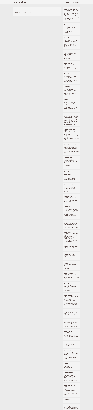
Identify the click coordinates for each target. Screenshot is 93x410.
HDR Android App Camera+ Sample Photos (70, 201)
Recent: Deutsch (68, 157)
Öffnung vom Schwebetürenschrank (69, 367)
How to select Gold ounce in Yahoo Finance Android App (70, 198)
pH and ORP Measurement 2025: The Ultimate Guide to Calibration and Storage (70, 123)
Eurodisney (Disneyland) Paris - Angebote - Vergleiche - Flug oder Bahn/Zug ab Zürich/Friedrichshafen (71, 235)
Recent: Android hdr (69, 196)
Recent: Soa (67, 206)
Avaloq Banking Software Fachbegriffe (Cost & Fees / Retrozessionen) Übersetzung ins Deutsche (71, 160)
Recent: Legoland (68, 63)
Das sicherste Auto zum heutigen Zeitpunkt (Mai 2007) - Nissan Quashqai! (71, 80)
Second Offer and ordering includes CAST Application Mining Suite (70, 133)
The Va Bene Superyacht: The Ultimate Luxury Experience (71, 333)
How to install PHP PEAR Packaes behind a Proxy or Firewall (70, 216)
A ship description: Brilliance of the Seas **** (71, 275)
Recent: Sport (67, 399)
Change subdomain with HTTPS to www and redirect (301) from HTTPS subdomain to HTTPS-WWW (71, 17)
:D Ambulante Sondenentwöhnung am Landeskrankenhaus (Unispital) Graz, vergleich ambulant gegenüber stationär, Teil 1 (71, 177)
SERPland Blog (21, 2)
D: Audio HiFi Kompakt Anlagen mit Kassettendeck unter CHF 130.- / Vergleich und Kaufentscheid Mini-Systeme (71, 378)
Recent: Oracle (67, 37)
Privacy (77, 2)
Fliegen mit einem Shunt (70, 173)
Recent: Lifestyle (68, 73)
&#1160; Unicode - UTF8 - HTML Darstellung (70, 54)
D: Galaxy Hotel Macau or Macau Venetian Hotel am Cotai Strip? (71, 388)
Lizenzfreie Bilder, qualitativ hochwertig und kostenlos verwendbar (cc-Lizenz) (36, 12)
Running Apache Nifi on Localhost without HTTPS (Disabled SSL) (70, 31)
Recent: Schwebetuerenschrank (69, 364)
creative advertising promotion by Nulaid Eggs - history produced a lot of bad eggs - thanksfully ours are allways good (70, 92)
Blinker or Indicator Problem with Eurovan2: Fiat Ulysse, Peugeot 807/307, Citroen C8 (71, 76)
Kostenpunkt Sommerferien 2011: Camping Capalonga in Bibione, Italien (70, 149)
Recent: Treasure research (70, 311)
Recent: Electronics (68, 372)
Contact (72, 2)
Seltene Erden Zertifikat (70, 255)
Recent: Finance (68, 343)
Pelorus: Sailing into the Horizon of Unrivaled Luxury (70, 325)
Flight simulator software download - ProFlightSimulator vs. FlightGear (71, 57)
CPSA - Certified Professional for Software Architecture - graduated (71, 27)
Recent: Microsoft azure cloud (71, 9)
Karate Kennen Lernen (70, 401)
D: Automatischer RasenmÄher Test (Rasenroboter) (71, 226)
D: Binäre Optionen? (69, 344)
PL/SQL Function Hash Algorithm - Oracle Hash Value (70, 39)
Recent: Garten (67, 222)
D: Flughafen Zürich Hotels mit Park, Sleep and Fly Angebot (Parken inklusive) (71, 240)
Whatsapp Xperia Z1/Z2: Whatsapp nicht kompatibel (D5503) (70, 286)
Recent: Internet (68, 52)
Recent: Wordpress (68, 295)
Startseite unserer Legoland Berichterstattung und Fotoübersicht (70, 66)
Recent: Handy (67, 283)
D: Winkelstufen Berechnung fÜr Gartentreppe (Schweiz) (71, 224)
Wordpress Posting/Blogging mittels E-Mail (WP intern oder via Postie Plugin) (71, 298)
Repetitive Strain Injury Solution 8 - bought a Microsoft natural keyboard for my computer (71, 108)
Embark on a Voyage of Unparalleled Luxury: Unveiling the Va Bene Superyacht (71, 337)
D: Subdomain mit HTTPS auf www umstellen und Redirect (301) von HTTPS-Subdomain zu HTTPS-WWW (71, 12)
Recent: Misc (67, 86)
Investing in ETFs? (69, 345)
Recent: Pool (67, 115)
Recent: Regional (68, 406)
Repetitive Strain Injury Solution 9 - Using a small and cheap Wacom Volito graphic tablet (70, 102)
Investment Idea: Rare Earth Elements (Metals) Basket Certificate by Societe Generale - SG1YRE (71, 189)
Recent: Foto (67, 263)
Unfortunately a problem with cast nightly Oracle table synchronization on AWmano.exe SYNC (71, 137)
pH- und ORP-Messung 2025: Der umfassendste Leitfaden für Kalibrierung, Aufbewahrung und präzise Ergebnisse (71, 118)
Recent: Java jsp (68, 24)
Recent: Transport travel (70, 385)
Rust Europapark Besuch (70, 68)
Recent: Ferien (67, 232)
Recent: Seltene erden (69, 254)
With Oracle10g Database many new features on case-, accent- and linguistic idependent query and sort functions (70, 44)
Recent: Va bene (68, 331)
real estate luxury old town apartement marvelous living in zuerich (71, 353)
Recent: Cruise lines (68, 273)
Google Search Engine (70, 88)
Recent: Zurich (67, 350)
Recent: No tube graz (69, 171)
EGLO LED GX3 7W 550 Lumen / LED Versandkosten (71, 374)
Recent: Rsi (66, 99)
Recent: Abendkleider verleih (71, 246)
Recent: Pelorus (67, 321)
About (67, 2)
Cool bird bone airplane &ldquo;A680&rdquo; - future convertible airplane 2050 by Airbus (70, 392)
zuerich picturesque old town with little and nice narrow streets (71, 357)
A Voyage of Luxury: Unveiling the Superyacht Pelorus (71, 323)
